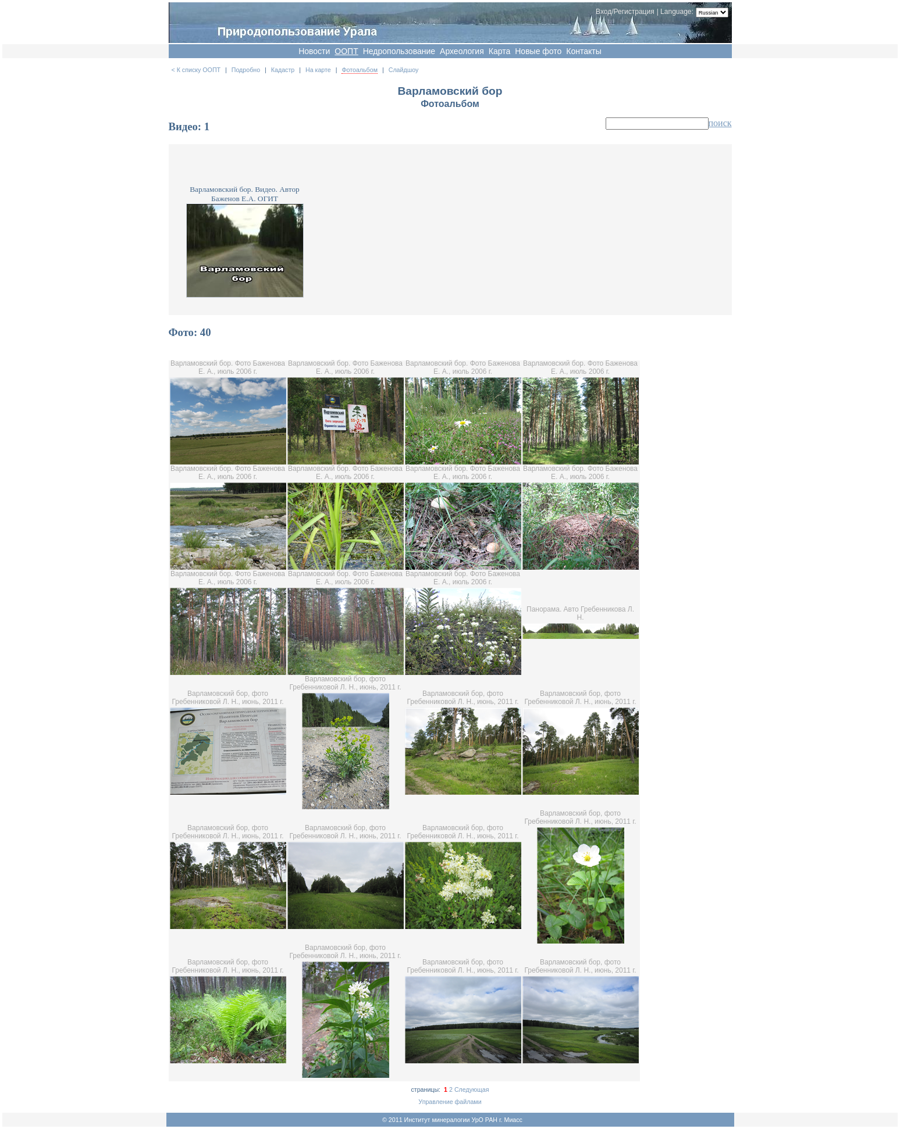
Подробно (246, 69)
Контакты (583, 51)
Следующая (471, 1089)
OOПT (346, 51)
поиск (720, 123)
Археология (462, 51)
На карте (318, 69)
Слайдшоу (404, 69)
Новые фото (538, 51)
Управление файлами (449, 1101)
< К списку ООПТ (196, 69)
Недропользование (399, 51)
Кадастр (282, 69)
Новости (314, 51)
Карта (499, 51)
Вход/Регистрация (625, 12)
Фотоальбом (359, 69)
